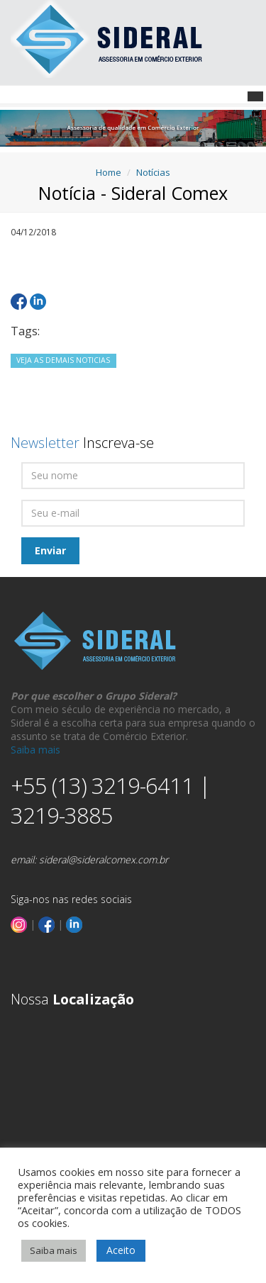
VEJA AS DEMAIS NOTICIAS (63, 360)
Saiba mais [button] (53, 1250)
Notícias (153, 172)
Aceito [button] (120, 1250)
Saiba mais (35, 749)
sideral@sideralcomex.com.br (103, 859)
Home (108, 172)
